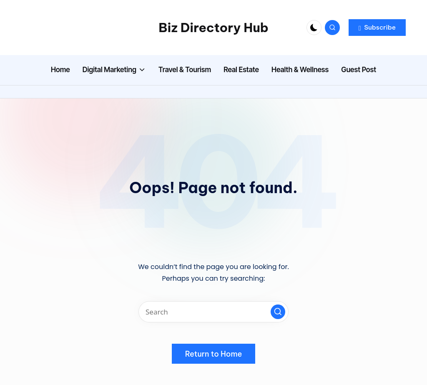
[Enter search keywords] (213, 311)
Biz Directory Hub (213, 27)
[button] (377, 27)
